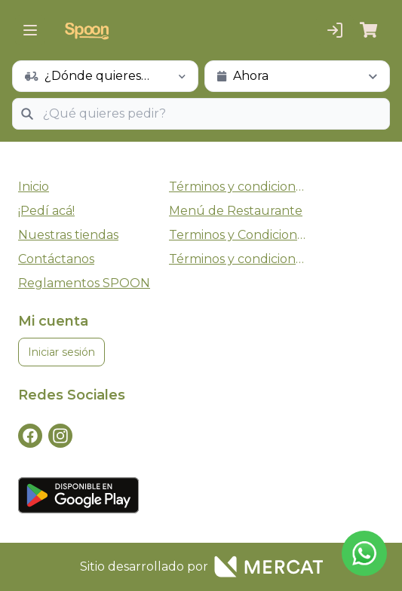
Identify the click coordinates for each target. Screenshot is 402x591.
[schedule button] (105, 76)
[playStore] (201, 495)
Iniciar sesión (61, 352)
